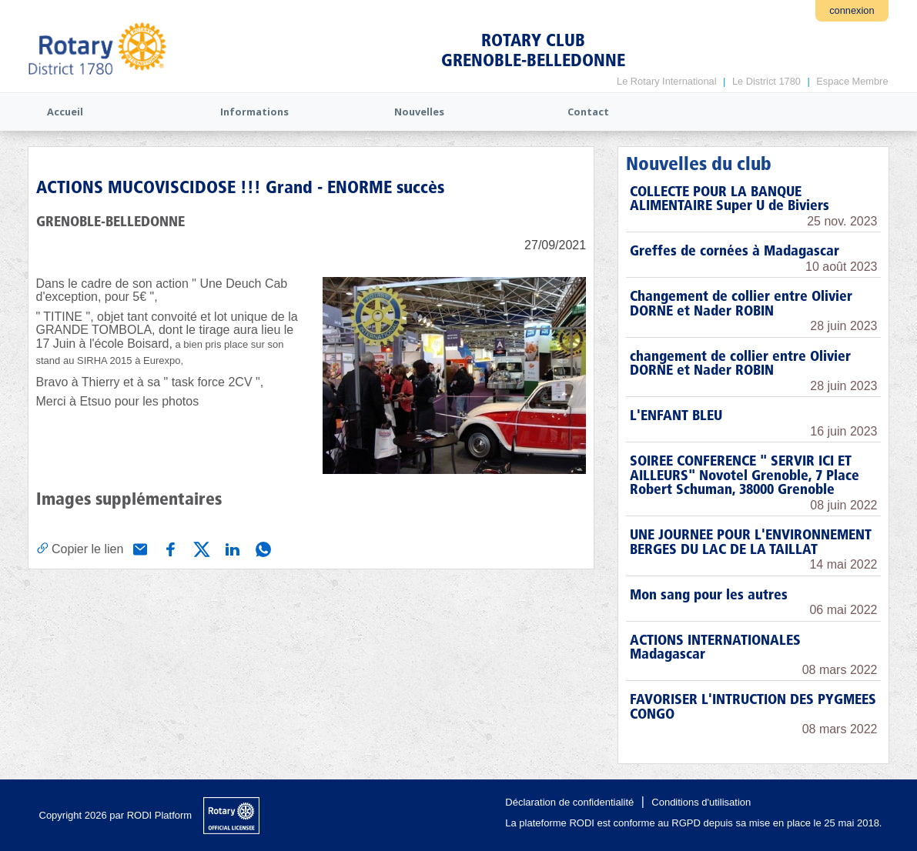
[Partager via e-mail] (138, 547)
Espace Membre (852, 81)
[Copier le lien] (80, 548)
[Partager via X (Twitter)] (200, 547)
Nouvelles (419, 111)
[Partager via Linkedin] (231, 547)
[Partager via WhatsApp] (261, 547)
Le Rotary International (666, 81)
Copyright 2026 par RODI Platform (115, 815)
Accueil (65, 111)
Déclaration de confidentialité (569, 802)
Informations (254, 111)
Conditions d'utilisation (701, 802)
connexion (851, 10)
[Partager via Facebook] (169, 547)
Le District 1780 (766, 81)
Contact (588, 111)
